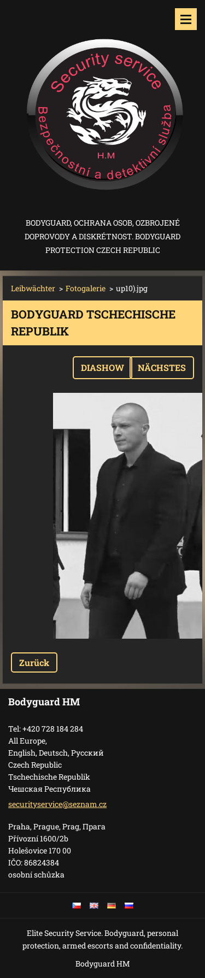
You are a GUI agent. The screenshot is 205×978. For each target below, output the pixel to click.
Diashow (102, 367)
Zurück (34, 662)
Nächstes (162, 367)
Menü (186, 19)
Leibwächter (33, 288)
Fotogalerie (86, 288)
